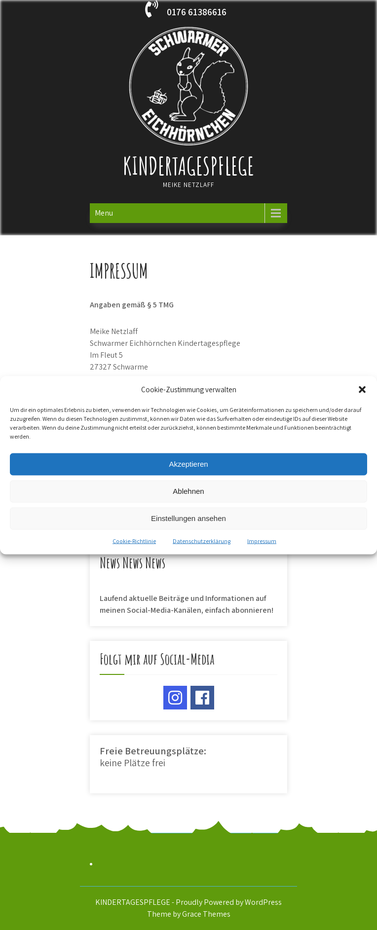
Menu (104, 213)
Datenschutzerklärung (201, 540)
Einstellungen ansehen (188, 518)
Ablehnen (188, 491)
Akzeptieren (188, 464)
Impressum (261, 540)
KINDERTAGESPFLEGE (188, 165)
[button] (362, 389)
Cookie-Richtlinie (134, 540)
